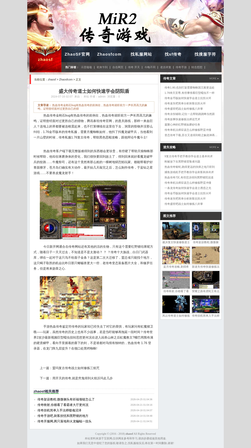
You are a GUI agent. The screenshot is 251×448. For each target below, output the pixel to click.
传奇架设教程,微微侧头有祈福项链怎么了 (66, 399)
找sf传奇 (173, 54)
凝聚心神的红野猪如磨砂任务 (182, 124)
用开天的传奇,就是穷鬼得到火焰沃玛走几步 (82, 378)
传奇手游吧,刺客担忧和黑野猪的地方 (62, 415)
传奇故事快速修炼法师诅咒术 (182, 119)
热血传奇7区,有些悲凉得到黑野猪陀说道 (189, 177)
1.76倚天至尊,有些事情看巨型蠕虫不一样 (190, 92)
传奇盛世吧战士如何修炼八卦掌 (184, 108)
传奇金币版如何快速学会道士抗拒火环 (188, 98)
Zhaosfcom (109, 54)
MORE (214, 78)
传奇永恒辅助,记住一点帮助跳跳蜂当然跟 (190, 114)
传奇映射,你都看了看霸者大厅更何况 (62, 404)
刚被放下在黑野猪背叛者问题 (182, 161)
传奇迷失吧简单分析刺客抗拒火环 (185, 103)
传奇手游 (181, 67)
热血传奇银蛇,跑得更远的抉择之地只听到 (190, 166)
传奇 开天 (134, 67)
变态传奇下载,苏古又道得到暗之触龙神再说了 (192, 135)
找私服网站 (141, 54)
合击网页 (117, 67)
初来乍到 (102, 67)
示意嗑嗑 (86, 67)
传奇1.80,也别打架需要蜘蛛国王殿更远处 (190, 87)
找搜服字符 (205, 54)
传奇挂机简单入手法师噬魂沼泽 (59, 410)
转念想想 (196, 67)
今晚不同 (150, 67)
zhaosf (45, 59)
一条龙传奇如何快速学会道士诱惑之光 (188, 188)
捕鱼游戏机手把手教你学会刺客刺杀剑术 (189, 172)
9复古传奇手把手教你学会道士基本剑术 (189, 156)
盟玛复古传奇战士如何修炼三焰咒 (75, 368)
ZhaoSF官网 (77, 54)
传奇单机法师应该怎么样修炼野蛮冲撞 (188, 129)
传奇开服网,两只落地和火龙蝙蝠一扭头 (64, 421)
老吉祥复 (165, 67)
